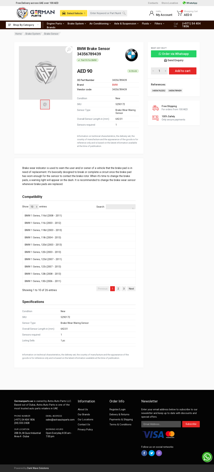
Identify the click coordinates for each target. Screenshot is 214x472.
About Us (83, 409)
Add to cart (182, 71)
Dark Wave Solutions (38, 468)
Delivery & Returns (119, 414)
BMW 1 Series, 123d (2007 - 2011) (43, 259)
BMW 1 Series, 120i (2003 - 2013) (43, 252)
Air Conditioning (100, 23)
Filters (159, 23)
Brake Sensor (51, 33)
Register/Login (118, 409)
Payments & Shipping (121, 419)
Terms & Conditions (120, 424)
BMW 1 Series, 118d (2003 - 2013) (43, 230)
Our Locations (85, 419)
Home (18, 33)
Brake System (77, 23)
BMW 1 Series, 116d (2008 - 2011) (43, 215)
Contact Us (84, 424)
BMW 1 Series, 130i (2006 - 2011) (43, 281)
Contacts (153, 3)
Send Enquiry (173, 60)
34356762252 (158, 90)
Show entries (34, 206)
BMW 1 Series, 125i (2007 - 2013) (43, 266)
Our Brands (84, 414)
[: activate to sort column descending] (79, 211)
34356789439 (175, 90)
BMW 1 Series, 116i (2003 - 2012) (43, 222)
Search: (116, 206)
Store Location (170, 3)
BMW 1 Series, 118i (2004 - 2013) (43, 237)
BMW (115, 84)
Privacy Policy (85, 429)
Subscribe (191, 424)
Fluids (146, 23)
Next (131, 288)
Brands (51, 27)
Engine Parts (55, 23)
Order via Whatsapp (174, 54)
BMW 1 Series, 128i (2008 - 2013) (43, 273)
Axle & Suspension (126, 23)
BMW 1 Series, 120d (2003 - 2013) (43, 244)
